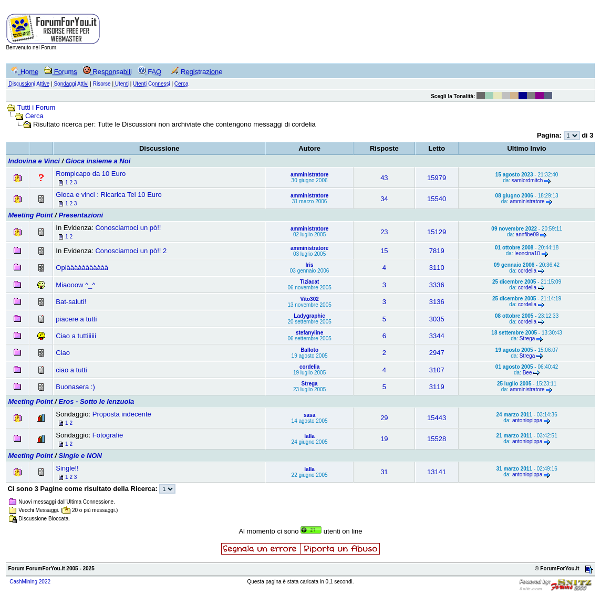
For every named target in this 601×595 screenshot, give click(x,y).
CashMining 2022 (29, 581)
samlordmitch (527, 180)
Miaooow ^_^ (75, 285)
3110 (436, 268)
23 (384, 232)
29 (384, 418)
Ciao (63, 353)
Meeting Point (30, 215)
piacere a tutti (76, 319)
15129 (436, 232)
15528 (436, 439)
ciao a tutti (71, 370)
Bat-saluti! (71, 302)
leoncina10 (527, 253)
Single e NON (80, 456)
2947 (436, 353)
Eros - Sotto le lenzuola (96, 401)
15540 (436, 199)
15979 (436, 178)
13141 (436, 472)
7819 (436, 251)
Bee (527, 372)
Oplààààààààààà (82, 268)
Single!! (67, 468)
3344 (436, 336)
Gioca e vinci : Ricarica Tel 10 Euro (108, 195)
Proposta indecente (121, 414)
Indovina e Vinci (33, 161)
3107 (436, 370)
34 (384, 199)
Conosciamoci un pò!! (128, 228)
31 (384, 472)
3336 (436, 285)
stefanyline (309, 333)
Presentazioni (81, 215)
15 (384, 251)
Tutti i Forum (36, 107)
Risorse (102, 84)
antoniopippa (527, 420)
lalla (309, 436)
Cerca (34, 116)
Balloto (309, 350)
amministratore (309, 175)
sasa (309, 415)
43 (384, 178)
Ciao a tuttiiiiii (76, 336)
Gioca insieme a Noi (98, 161)
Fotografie (107, 435)
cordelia (527, 271)
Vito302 (309, 299)
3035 (436, 319)
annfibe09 (527, 234)
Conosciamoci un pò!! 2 (131, 251)
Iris (310, 265)
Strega (527, 338)
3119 (436, 387)
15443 (436, 418)
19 (384, 439)
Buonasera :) (75, 387)
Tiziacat (309, 282)
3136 (436, 302)
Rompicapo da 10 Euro (91, 174)
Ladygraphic (309, 316)
